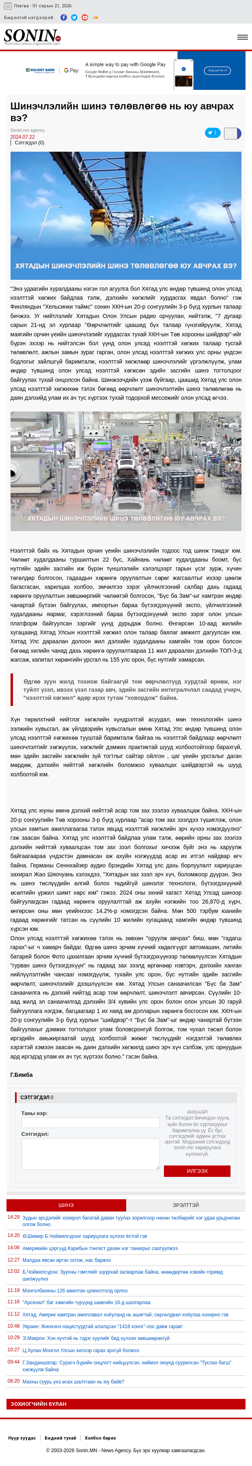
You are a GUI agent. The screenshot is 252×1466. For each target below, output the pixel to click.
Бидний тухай (60, 1438)
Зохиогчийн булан (39, 1404)
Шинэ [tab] (66, 1205)
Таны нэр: (35, 1113)
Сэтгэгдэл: (35, 1134)
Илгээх (197, 1171)
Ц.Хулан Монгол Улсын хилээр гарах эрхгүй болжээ (81, 1350)
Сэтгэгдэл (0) (29, 143)
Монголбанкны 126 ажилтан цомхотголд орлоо (75, 1291)
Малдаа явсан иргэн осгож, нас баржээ (67, 1260)
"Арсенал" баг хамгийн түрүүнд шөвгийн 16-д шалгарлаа (87, 1302)
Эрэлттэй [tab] (186, 1205)
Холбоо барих (100, 1438)
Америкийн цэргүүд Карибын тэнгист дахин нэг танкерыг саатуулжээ (100, 1248)
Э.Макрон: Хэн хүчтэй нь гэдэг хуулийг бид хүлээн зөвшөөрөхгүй (96, 1338)
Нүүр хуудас (22, 1438)
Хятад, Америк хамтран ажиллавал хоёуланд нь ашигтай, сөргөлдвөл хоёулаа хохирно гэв (125, 1315)
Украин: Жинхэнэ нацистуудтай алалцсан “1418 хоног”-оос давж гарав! (103, 1326)
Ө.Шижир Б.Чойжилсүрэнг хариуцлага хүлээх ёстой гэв (85, 1236)
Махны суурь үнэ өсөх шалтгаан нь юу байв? (74, 1382)
